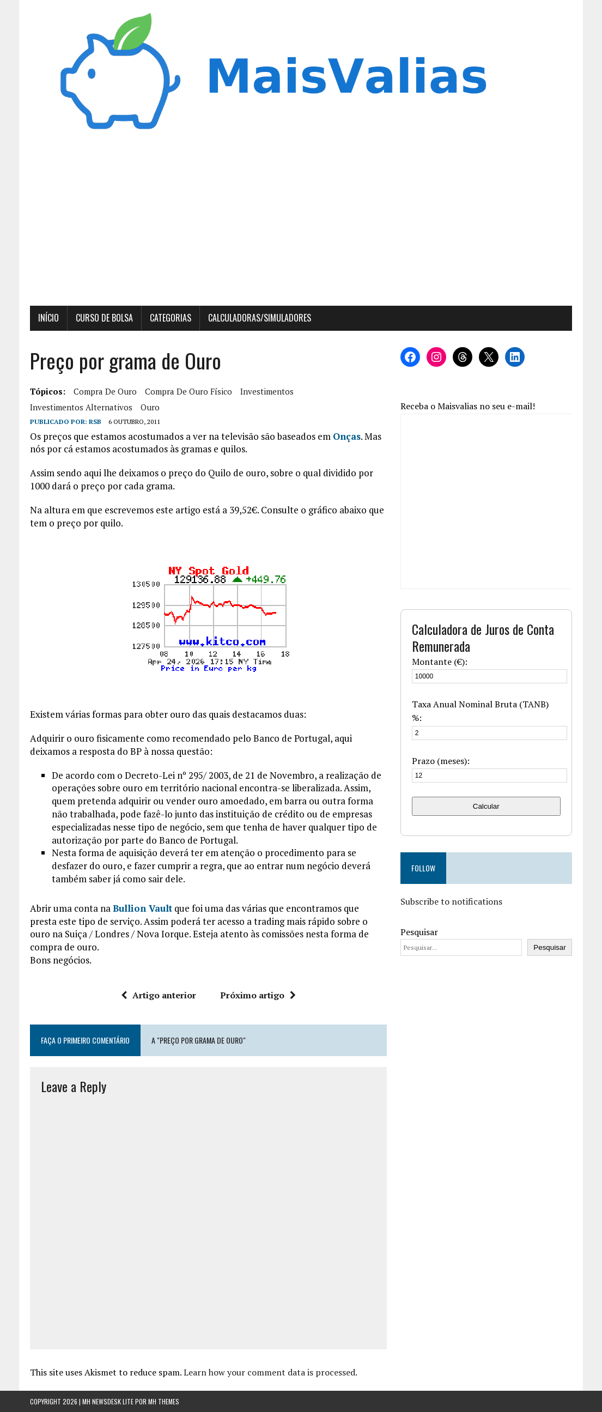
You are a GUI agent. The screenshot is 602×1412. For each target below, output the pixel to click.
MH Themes (163, 1401)
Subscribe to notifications (451, 901)
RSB (95, 421)
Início (48, 317)
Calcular (486, 806)
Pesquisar (419, 932)
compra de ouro (105, 391)
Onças (347, 436)
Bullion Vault (142, 908)
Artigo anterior (158, 995)
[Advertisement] (301, 224)
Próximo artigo (258, 995)
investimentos (267, 391)
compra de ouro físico (188, 391)
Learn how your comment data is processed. (270, 1372)
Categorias (170, 317)
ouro (150, 407)
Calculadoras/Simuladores (259, 317)
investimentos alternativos (81, 407)
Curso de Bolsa (104, 317)
